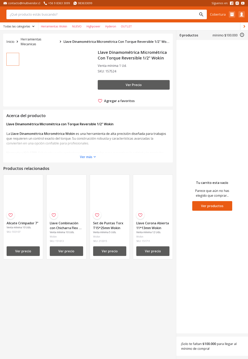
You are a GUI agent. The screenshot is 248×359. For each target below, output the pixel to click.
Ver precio (23, 254)
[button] (232, 14)
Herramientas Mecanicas (31, 41)
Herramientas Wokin (54, 26)
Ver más (86, 160)
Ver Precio (134, 85)
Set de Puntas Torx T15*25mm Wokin (108, 228)
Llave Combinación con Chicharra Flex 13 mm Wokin (66, 229)
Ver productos (212, 206)
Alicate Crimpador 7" (22, 226)
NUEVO (77, 26)
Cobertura (218, 14)
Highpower (93, 26)
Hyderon (110, 26)
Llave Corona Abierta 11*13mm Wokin (152, 228)
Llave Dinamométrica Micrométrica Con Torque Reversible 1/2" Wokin (117, 41)
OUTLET (126, 26)
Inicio (10, 41)
